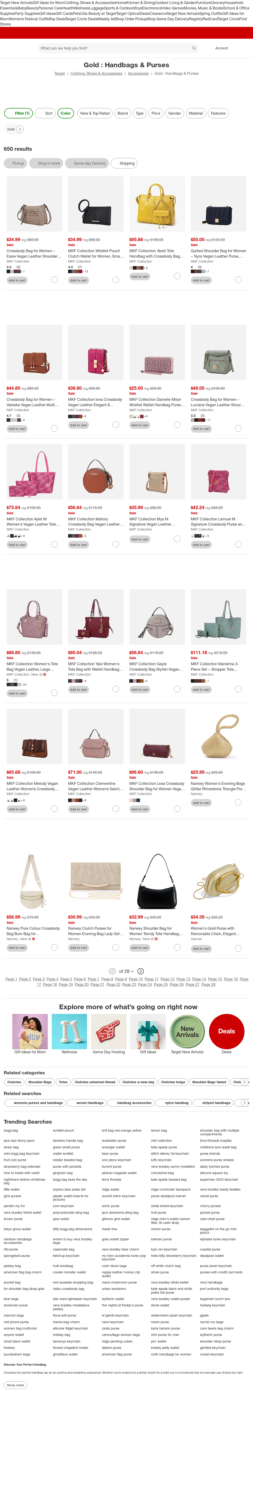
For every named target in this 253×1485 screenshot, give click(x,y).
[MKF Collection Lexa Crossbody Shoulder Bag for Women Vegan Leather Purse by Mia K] (157, 786)
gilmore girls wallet (116, 1219)
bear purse (110, 1153)
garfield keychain (213, 1347)
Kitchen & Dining (140, 2)
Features (218, 113)
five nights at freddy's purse (122, 1305)
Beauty (32, 8)
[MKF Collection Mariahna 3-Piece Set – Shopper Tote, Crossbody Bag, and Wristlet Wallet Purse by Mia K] (219, 666)
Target (59, 73)
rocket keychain (212, 1354)
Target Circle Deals (81, 19)
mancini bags (14, 1315)
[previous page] (112, 971)
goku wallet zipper (115, 1239)
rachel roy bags (211, 1322)
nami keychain (113, 1322)
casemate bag (63, 1249)
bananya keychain (66, 1341)
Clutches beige (173, 1082)
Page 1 (11, 979)
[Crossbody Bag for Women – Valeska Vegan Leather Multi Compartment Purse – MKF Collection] (34, 402)
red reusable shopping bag (73, 1282)
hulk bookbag (63, 1265)
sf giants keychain (115, 1315)
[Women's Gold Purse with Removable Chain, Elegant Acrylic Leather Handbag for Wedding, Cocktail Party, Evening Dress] (219, 931)
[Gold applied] (14, 129)
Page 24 (145, 984)
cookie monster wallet (69, 1272)
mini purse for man (165, 1334)
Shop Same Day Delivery (168, 19)
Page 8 (107, 979)
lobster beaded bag (67, 1160)
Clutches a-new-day (138, 1082)
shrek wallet (160, 1305)
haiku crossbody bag (68, 1288)
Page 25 (161, 984)
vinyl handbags (211, 1282)
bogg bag (11, 1130)
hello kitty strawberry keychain (173, 1255)
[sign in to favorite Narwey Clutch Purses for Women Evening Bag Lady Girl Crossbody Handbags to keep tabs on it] (115, 947)
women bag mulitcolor (20, 1328)
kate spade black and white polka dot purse (171, 1290)
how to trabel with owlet (21, 1173)
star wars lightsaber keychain (75, 1299)
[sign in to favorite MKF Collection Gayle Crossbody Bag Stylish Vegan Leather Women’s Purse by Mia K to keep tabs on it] (177, 689)
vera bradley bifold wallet (169, 1282)
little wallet (11, 1189)
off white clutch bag (166, 1265)
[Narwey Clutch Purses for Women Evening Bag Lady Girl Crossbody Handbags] (96, 931)
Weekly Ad (106, 19)
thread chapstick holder (70, 1347)
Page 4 (52, 979)
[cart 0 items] (243, 48)
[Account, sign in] (219, 48)
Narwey (196, 794)
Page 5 (66, 979)
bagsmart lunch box (215, 1299)
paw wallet (61, 1219)
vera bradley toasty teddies (220, 1189)
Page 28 (208, 984)
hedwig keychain (212, 1305)
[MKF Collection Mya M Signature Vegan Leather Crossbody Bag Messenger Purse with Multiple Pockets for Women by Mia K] (157, 521)
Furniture (203, 2)
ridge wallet (110, 1189)
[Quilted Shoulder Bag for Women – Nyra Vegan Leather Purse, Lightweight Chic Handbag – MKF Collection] (219, 253)
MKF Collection (18, 261)
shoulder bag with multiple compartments (219, 1132)
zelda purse (110, 1328)
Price (156, 113)
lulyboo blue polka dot (69, 1189)
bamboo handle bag (68, 1140)
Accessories (138, 73)
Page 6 (80, 979)
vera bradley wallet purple (170, 1299)
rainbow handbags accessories (18, 1241)
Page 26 (177, 984)
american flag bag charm (23, 1272)
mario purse (160, 1322)
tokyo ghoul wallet (17, 1229)
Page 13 (183, 979)
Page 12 (167, 979)
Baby (21, 8)
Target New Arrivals (16, 2)
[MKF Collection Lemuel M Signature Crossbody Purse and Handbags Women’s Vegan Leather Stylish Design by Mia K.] (219, 521)
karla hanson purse (165, 1328)
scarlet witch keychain (118, 1196)
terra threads (111, 1179)
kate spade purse (164, 1147)
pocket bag (12, 1282)
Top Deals (57, 19)
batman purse (161, 1239)
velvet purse (209, 1196)
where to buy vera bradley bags (72, 1241)
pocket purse (210, 1212)
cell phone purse (16, 1322)
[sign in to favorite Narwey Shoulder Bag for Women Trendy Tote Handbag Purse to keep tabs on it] (177, 947)
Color (66, 113)
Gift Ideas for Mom (48, 2)
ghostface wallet (65, 1354)
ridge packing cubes (117, 1341)
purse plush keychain (216, 1265)
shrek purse (160, 1272)
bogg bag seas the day (70, 1179)
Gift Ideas (47, 13)
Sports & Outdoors (119, 8)
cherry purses (210, 1206)
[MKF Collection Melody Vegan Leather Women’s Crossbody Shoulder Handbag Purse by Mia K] (34, 786)
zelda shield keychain (167, 1206)
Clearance (158, 13)
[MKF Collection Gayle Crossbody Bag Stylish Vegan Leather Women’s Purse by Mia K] (157, 666)
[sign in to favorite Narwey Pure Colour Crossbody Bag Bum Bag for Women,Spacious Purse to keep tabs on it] (54, 947)
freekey (9, 1347)
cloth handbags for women (171, 1354)
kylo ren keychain (164, 1249)
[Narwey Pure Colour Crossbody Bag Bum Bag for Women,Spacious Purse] (34, 931)
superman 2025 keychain (219, 1179)
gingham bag (63, 1173)
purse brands (210, 1153)
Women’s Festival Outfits (29, 19)
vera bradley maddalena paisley (71, 1307)
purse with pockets (67, 1166)
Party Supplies (27, 13)
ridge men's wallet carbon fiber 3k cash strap (170, 1220)
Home (121, 2)
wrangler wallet (113, 1147)
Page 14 (199, 979)
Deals (144, 13)
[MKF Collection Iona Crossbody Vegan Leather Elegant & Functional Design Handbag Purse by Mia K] (96, 402)
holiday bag (61, 1334)
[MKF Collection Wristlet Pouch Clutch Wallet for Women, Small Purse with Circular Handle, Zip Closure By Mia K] (96, 253)
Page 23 (129, 984)
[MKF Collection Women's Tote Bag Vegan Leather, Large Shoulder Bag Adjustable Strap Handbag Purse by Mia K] (34, 666)
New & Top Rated (94, 113)
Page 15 (215, 979)
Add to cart (17, 280)
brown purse (13, 1219)
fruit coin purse (15, 1160)
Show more (15, 1385)
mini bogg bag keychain (21, 1153)
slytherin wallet (113, 1299)
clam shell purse (212, 1219)
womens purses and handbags (35, 1102)
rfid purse (11, 1249)
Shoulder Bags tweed (209, 1082)
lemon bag (159, 1130)
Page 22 (113, 984)
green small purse (66, 1147)
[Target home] (10, 48)
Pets (76, 13)
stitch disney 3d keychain (170, 1153)
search (194, 48)
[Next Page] (20, 129)
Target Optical (128, 13)
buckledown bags (17, 1354)
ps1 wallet (158, 1341)
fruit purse (158, 1212)
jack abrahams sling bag (120, 1212)
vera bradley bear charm (120, 1249)
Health (68, 8)
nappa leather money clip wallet (121, 1274)
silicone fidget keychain (70, 1328)
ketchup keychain (66, 1255)
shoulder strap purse (215, 1341)
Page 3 (39, 979)
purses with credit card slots (221, 1272)
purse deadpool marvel (168, 1196)
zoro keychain (63, 1206)
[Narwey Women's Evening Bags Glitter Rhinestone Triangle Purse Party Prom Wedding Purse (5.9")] (219, 786)
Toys (138, 8)
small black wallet (17, 1341)
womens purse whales (217, 1160)
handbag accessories (131, 1102)
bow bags (11, 1299)
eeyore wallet (14, 1334)
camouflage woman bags (121, 1334)
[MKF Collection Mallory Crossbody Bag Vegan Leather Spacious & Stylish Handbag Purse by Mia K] (96, 521)
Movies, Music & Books (203, 8)
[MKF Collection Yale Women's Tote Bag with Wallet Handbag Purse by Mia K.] (96, 666)
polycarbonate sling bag (71, 1212)
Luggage (96, 8)
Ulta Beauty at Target (98, 13)
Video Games (172, 8)
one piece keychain (116, 1160)
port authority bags (214, 1288)
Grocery (218, 2)
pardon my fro (14, 1206)
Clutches (14, 1082)
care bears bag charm (217, 1328)
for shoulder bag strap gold (24, 1288)
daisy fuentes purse (214, 1166)
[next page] (140, 971)
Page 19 (66, 984)
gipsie (204, 1315)
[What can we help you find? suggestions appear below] (118, 48)
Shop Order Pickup (131, 19)
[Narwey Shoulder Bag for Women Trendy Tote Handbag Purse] (157, 931)
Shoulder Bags (40, 1082)
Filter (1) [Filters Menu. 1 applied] (19, 113)
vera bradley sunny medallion (173, 1166)
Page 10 (136, 979)
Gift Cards (64, 13)
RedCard (210, 19)
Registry (196, 19)
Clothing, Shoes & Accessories (90, 2)
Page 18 (50, 984)
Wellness (81, 8)
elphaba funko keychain (218, 1239)
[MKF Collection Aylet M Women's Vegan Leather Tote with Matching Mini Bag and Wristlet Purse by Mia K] (34, 521)
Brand (123, 113)
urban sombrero (114, 1288)
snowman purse (16, 1305)
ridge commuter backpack (171, 1189)
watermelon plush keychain (171, 1315)
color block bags (114, 1265)
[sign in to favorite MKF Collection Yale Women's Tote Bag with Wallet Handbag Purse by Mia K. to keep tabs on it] (115, 689)
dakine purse (111, 1347)
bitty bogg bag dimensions (72, 1229)
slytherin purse (211, 1334)
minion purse (160, 1229)
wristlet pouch (63, 1130)
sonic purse (110, 1206)
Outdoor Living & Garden (175, 2)
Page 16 (231, 979)
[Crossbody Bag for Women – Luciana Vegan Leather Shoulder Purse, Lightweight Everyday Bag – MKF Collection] (219, 402)
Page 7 (94, 979)
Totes (63, 1082)
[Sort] (45, 113)
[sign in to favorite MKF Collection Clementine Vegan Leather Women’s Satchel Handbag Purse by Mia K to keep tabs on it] (115, 808)
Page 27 (193, 984)
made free (109, 1229)
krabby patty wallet (165, 1347)
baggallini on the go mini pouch (218, 1230)
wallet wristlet (63, 1153)
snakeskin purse (114, 1140)
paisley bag (12, 1265)
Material (196, 113)
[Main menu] (27, 48)
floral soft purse (64, 1315)
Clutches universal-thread (95, 1082)
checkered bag (162, 1173)
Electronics (151, 8)
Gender (174, 113)
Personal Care (50, 8)
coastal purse (210, 1249)
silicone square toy (214, 1173)
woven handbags (87, 1102)
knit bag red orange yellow (122, 1130)
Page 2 (25, 979)
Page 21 (98, 984)
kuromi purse (112, 1166)
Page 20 (82, 984)
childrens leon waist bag (218, 1147)
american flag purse (117, 1354)
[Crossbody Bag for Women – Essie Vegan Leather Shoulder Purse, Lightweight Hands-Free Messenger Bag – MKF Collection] (34, 253)
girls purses (12, 1196)
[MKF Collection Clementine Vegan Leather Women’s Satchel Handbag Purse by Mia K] (96, 786)
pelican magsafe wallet (119, 1173)
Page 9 (121, 979)
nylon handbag (174, 1102)
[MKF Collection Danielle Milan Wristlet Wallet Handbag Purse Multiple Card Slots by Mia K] (157, 402)
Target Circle (228, 19)
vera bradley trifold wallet (22, 1212)
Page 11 (152, 979)
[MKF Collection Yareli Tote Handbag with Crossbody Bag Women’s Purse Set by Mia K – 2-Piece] (157, 253)
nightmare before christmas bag (24, 1181)
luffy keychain (161, 1160)
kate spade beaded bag (169, 1179)
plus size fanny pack (19, 1140)
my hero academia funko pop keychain (124, 1257)
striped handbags (213, 1102)
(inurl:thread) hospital (215, 1140)
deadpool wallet (212, 1255)
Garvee (196, 939)
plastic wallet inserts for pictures (70, 1197)
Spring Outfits (210, 13)
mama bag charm (66, 1322)
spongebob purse (17, 1255)
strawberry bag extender (22, 1166)
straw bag (11, 1147)
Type (140, 113)
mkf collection (161, 1140)
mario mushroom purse (119, 1282)
